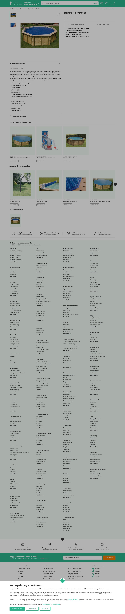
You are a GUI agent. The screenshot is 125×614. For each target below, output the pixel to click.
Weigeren (45, 609)
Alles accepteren (17, 609)
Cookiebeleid (56, 604)
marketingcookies (72, 599)
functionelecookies (75, 601)
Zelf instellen (32, 609)
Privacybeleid (46, 604)
